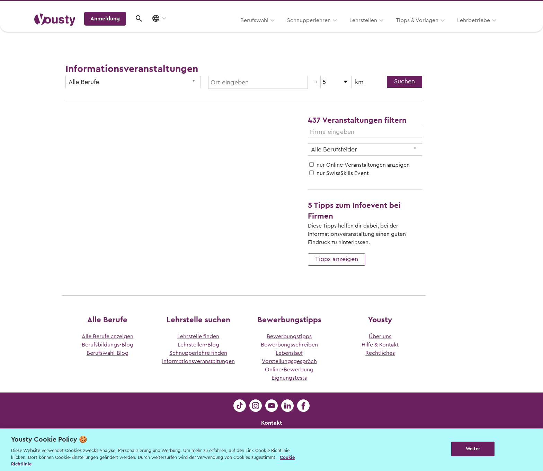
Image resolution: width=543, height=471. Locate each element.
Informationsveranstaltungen (198, 361)
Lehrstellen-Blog (198, 345)
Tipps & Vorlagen (329, 30)
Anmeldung (449, 29)
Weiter (473, 449)
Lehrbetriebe (385, 30)
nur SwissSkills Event (343, 173)
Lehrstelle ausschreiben (479, 7)
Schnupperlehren (220, 30)
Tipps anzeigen (336, 259)
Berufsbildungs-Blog (107, 345)
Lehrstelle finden (198, 336)
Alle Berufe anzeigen (107, 336)
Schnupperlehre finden (198, 353)
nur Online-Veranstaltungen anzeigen (363, 165)
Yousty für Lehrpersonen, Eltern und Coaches (380, 7)
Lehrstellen (275, 30)
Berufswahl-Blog (107, 353)
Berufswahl (166, 30)
